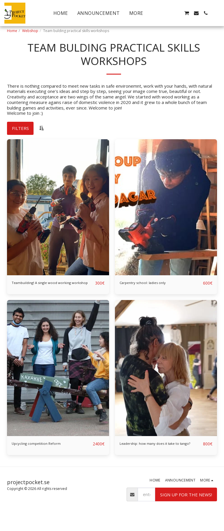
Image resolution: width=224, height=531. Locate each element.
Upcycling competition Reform (42, 451)
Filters (20, 128)
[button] (167, 13)
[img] (58, 207)
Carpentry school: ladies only (148, 283)
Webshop (30, 30)
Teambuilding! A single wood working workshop (48, 286)
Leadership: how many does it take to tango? (157, 454)
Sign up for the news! (186, 508)
